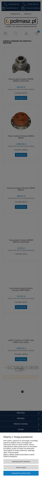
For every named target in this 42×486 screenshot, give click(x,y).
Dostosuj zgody (21, 467)
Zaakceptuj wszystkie (21, 473)
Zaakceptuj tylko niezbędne (21, 461)
